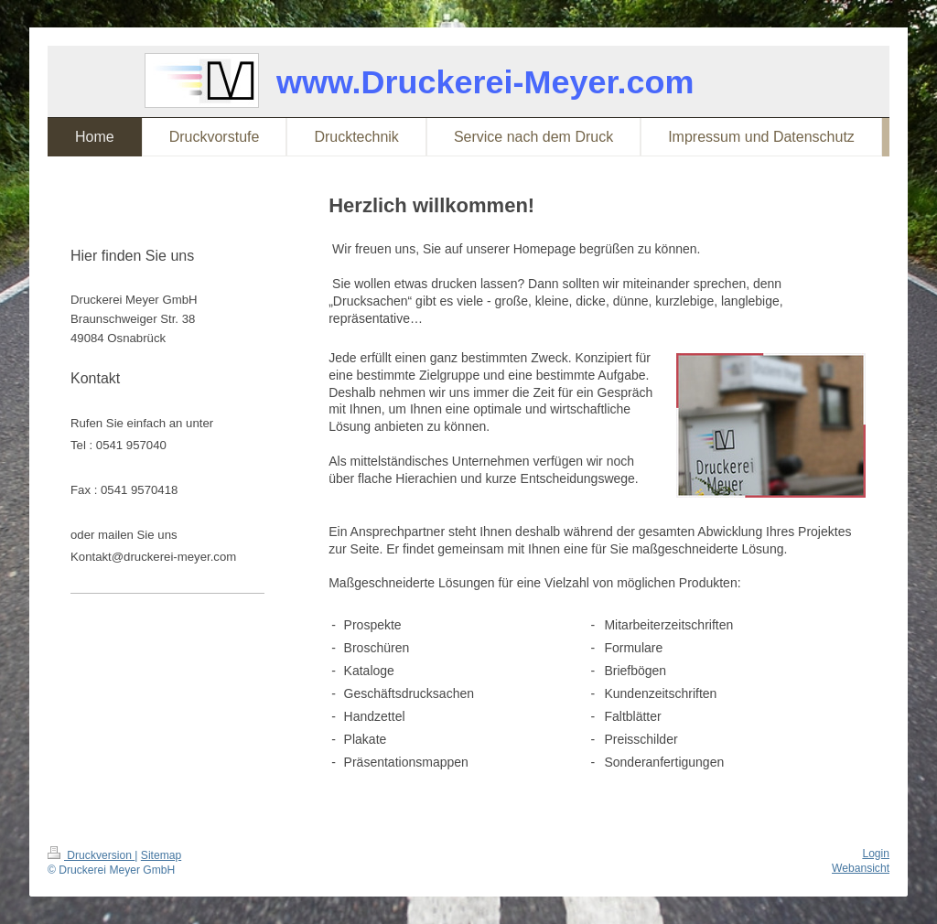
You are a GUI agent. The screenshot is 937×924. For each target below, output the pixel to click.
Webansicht (860, 868)
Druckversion (91, 855)
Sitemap (161, 855)
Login (875, 853)
